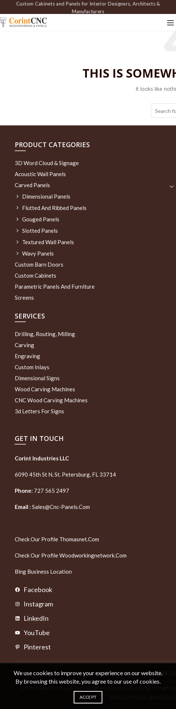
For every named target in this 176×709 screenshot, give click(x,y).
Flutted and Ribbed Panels (54, 207)
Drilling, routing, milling (45, 334)
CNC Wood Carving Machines (51, 400)
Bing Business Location (43, 571)
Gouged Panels (40, 219)
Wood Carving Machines (45, 389)
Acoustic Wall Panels (40, 174)
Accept (88, 697)
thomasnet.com (79, 539)
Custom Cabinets (35, 275)
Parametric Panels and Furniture (55, 286)
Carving (24, 345)
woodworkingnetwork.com (93, 555)
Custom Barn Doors (39, 264)
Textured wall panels (48, 242)
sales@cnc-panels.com (52, 506)
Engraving (27, 356)
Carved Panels (32, 185)
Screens (24, 297)
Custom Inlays (32, 367)
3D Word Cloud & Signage (47, 163)
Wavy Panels (38, 253)
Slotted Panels (40, 230)
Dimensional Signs (37, 378)
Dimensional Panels (46, 196)
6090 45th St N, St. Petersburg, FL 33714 (65, 474)
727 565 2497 (51, 490)
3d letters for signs (39, 411)
